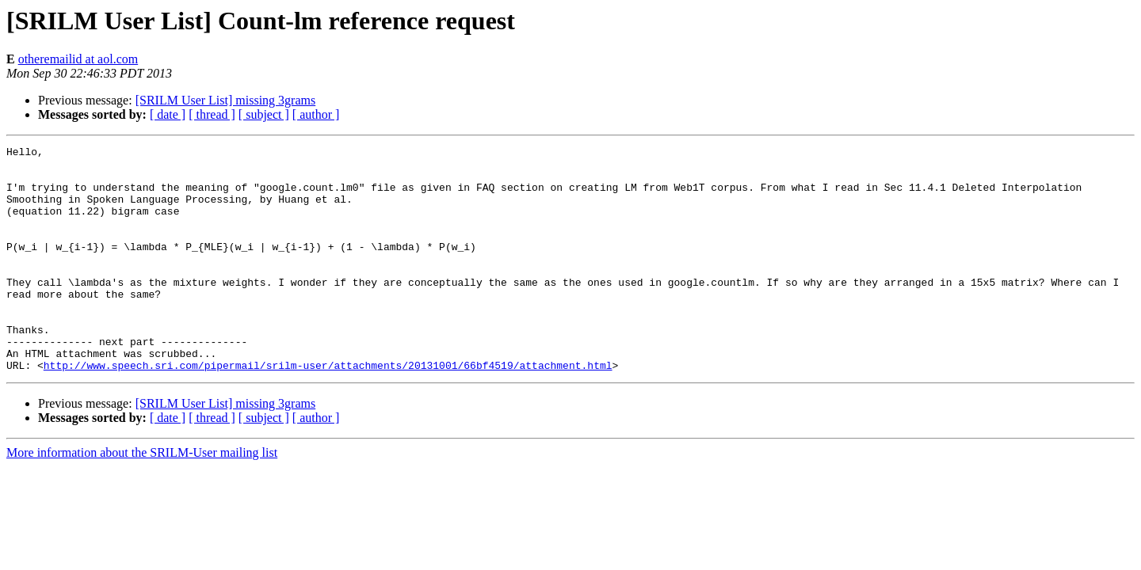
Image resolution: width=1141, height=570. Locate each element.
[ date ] (167, 114)
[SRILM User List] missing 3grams (225, 100)
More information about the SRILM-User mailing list (141, 497)
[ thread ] (212, 114)
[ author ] (316, 114)
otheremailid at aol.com (78, 59)
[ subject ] (264, 114)
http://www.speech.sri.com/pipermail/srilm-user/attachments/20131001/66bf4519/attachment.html (328, 410)
